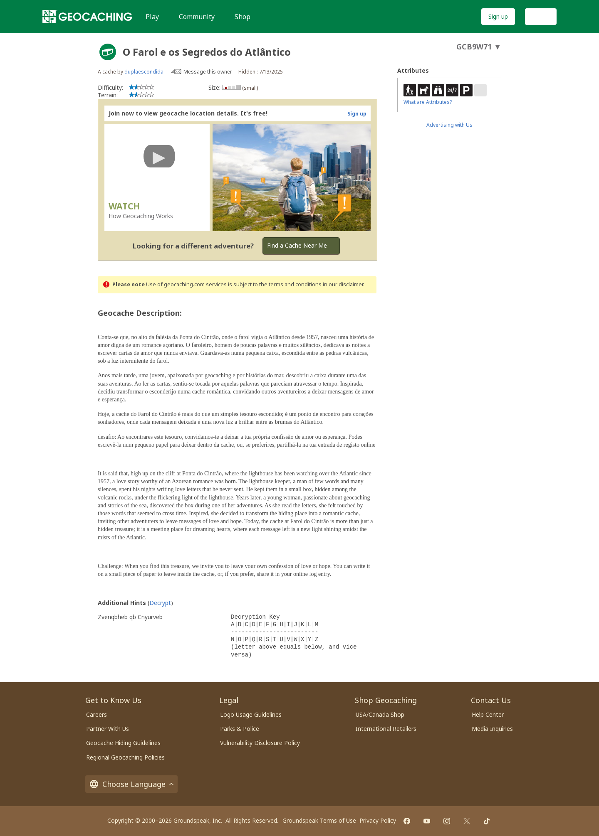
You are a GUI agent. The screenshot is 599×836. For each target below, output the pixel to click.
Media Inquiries (492, 729)
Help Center (488, 714)
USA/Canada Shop (380, 714)
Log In (540, 16)
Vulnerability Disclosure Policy (260, 743)
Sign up (498, 16)
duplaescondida (143, 71)
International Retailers (386, 729)
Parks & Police (239, 729)
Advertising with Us (449, 124)
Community (197, 16)
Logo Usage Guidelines (251, 714)
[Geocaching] (87, 16)
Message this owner (207, 71)
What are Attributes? (427, 102)
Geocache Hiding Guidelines (123, 743)
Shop (242, 16)
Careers (96, 714)
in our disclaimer (343, 284)
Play (152, 16)
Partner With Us (107, 729)
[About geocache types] (108, 52)
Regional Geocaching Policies (125, 757)
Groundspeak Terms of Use (319, 820)
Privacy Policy (377, 820)
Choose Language (131, 784)
